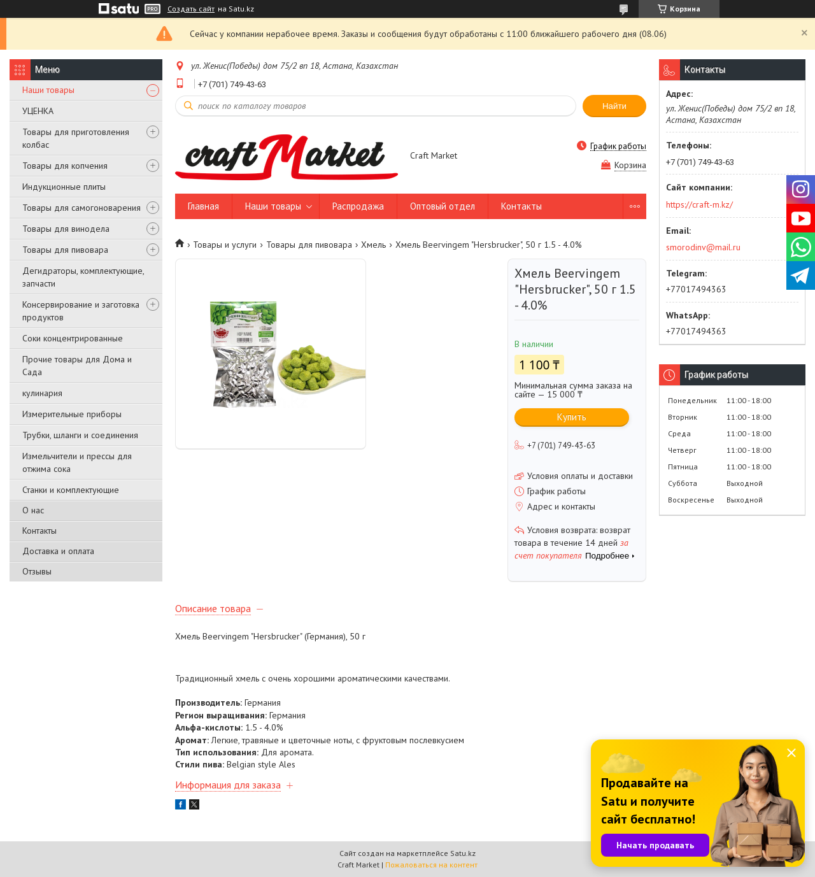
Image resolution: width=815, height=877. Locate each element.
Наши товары (48, 90)
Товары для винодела (66, 228)
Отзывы (37, 571)
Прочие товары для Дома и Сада (77, 365)
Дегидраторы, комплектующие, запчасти (83, 277)
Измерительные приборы (72, 414)
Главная (203, 206)
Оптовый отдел (442, 206)
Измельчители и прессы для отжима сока (77, 462)
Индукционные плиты (64, 186)
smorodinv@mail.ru (703, 247)
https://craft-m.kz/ (699, 204)
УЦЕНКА (37, 111)
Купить (571, 417)
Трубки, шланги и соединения (80, 435)
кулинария (42, 393)
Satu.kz (463, 853)
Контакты (39, 530)
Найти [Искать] (614, 106)
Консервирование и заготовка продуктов (80, 311)
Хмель (373, 244)
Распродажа (358, 206)
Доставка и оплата (58, 551)
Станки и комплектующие (70, 490)
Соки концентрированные (72, 338)
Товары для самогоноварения (81, 207)
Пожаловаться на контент (431, 864)
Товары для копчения (65, 165)
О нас (33, 510)
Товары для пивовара (65, 249)
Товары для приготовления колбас (75, 138)
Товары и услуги (225, 244)
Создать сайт (191, 8)
